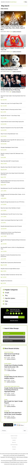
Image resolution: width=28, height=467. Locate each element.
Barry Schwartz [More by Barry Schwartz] (17, 31)
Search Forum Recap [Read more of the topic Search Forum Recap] (8, 352)
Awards (14, 440)
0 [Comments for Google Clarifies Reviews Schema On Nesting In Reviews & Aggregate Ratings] (5, 395)
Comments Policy (14, 444)
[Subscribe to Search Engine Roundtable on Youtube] (19, 313)
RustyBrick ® (12, 457)
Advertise (14, 446)
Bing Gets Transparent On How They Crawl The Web (12, 127)
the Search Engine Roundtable (12, 453)
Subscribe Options (14, 320)
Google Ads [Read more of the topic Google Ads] (6, 375)
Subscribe (21, 317)
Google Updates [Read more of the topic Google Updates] (7, 363)
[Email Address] (10, 317)
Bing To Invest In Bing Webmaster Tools (9, 133)
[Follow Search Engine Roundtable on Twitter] (14, 313)
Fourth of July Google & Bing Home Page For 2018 (12, 220)
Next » (25, 430)
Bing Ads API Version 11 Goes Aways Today (10, 115)
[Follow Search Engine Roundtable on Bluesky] (16, 313)
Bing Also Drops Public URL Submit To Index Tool (11, 167)
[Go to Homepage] (8, 2)
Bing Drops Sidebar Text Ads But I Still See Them (11, 274)
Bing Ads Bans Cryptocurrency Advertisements (11, 262)
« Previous (4, 430)
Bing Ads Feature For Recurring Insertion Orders (11, 109)
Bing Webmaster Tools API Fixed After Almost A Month (13, 188)
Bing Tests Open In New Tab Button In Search (10, 208)
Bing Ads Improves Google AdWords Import (10, 268)
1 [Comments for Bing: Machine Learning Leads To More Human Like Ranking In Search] (11, 71)
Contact (14, 449)
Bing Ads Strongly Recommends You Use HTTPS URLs (12, 202)
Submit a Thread (14, 435)
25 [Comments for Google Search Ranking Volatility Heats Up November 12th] (5, 370)
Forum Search (14, 437)
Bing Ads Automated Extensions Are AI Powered (11, 226)
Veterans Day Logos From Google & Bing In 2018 (11, 103)
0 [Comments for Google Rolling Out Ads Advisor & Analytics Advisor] (5, 382)
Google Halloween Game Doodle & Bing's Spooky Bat (12, 121)
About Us (14, 442)
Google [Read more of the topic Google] (5, 399)
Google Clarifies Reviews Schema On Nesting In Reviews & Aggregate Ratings (13, 389)
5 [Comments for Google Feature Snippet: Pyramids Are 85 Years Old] (11, 51)
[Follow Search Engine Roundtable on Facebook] (11, 313)
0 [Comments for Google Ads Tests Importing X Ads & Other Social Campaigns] (5, 417)
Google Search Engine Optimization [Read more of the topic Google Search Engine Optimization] (11, 386)
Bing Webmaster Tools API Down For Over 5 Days (11, 214)
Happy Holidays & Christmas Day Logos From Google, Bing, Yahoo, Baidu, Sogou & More (13, 27)
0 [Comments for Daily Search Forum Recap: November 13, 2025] (5, 359)
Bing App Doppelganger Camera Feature (9, 147)
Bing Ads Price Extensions (6, 280)
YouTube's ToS (21, 464)
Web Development (20, 457)
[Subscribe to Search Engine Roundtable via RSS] (22, 313)
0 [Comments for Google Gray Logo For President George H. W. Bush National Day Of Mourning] (11, 91)
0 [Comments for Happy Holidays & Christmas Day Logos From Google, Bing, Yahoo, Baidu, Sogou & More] (11, 31)
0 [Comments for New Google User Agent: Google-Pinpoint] (5, 406)
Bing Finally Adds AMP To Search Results (10, 161)
